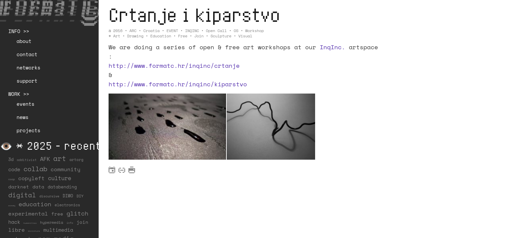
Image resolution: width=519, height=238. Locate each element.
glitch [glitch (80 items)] (77, 213)
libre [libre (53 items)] (16, 230)
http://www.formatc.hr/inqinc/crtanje (174, 65)
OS (236, 30)
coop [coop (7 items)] (11, 179)
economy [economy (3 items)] (11, 205)
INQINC (192, 30)
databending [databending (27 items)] (62, 186)
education (160, 36)
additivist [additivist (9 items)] (27, 160)
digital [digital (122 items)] (22, 195)
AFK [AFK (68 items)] (45, 159)
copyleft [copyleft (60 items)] (31, 178)
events (25, 103)
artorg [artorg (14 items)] (76, 159)
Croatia (151, 30)
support (27, 80)
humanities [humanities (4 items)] (30, 222)
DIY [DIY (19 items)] (79, 196)
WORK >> (18, 94)
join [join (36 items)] (82, 221)
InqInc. (332, 47)
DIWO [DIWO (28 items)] (68, 195)
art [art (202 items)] (59, 158)
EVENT (172, 30)
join (199, 36)
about (24, 41)
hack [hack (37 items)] (14, 221)
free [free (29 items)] (57, 214)
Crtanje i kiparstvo (194, 14)
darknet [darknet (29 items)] (18, 186)
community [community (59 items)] (65, 169)
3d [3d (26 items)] (11, 159)
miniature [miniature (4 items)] (34, 230)
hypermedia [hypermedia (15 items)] (51, 222)
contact (27, 54)
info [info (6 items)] (70, 223)
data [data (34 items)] (38, 186)
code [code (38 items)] (14, 169)
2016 (117, 30)
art (116, 36)
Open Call (216, 30)
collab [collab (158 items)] (35, 169)
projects (28, 130)
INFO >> (18, 31)
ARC (132, 30)
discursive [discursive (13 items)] (49, 196)
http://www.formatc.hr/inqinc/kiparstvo (178, 84)
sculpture (221, 36)
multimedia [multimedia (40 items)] (58, 229)
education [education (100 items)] (35, 204)
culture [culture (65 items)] (59, 178)
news (22, 117)
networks (28, 67)
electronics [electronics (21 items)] (67, 205)
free (182, 36)
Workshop (254, 30)
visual (245, 36)
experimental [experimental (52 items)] (28, 214)
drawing (135, 36)
